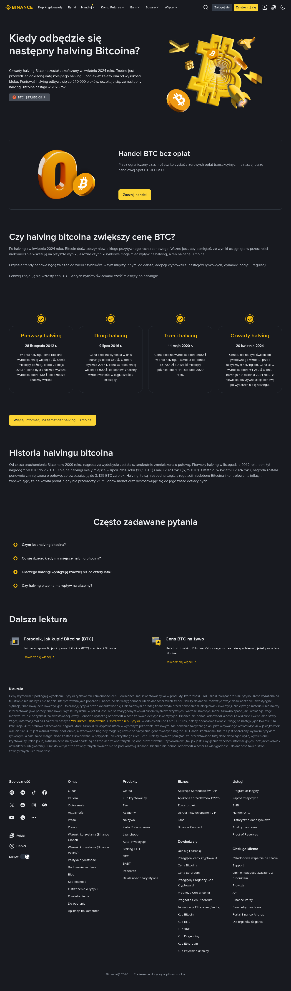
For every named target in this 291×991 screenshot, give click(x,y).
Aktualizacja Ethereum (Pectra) (199, 907)
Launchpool (131, 834)
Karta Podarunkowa (136, 827)
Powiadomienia (78, 896)
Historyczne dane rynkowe (251, 820)
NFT (126, 856)
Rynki (72, 7)
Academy (129, 812)
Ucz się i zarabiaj (189, 851)
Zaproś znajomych (245, 798)
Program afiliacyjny (246, 791)
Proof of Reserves (245, 834)
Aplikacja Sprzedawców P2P (197, 791)
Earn (135, 7)
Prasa (72, 820)
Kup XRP (184, 929)
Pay (125, 805)
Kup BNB (184, 922)
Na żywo (129, 820)
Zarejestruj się (246, 7)
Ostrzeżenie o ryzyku (83, 889)
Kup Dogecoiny (188, 936)
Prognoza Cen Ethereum (195, 900)
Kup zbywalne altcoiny (193, 951)
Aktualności (76, 812)
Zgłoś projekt (187, 805)
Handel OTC (241, 812)
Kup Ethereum (188, 943)
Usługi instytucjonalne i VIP (197, 812)
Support (238, 865)
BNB (236, 805)
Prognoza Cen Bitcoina (194, 893)
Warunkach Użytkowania (88, 721)
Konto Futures (113, 7)
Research (129, 871)
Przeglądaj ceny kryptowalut (197, 858)
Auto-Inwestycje (134, 842)
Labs (181, 820)
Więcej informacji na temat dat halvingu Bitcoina (53, 420)
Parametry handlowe (247, 907)
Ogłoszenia (76, 805)
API (235, 893)
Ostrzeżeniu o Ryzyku (124, 721)
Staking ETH (131, 849)
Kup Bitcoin (186, 914)
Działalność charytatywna (140, 878)
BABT (127, 863)
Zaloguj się (222, 7)
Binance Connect (190, 827)
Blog (71, 874)
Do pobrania (76, 903)
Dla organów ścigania (248, 922)
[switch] (25, 856)
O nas (72, 791)
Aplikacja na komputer (83, 911)
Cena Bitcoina (187, 865)
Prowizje (238, 885)
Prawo (72, 827)
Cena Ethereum (189, 873)
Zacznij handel (135, 194)
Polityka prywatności (82, 860)
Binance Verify (243, 900)
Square (152, 7)
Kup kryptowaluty (50, 7)
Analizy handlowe (245, 827)
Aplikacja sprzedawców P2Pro (199, 798)
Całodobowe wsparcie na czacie (255, 858)
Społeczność (77, 882)
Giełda (127, 791)
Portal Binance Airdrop (248, 914)
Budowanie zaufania (82, 867)
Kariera (73, 798)
